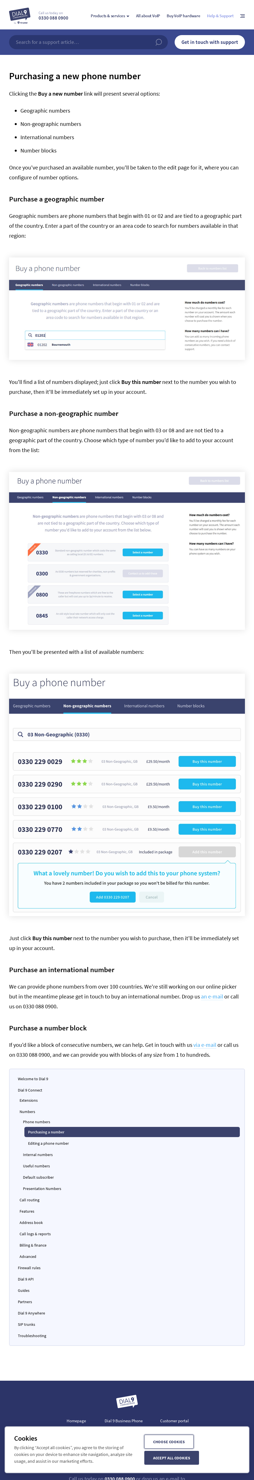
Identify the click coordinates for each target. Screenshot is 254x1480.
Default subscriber (38, 1177)
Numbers (27, 1111)
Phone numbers (36, 1121)
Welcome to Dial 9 (33, 1078)
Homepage (76, 1420)
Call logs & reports (35, 1233)
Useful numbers (36, 1165)
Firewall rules (29, 1267)
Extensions (29, 1100)
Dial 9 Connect (30, 1090)
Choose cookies (169, 1441)
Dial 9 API (26, 1279)
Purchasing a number (46, 1132)
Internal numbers (38, 1154)
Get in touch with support (209, 42)
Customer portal (174, 1420)
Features (27, 1211)
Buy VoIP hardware (183, 15)
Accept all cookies (171, 1457)
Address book (31, 1222)
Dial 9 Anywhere (31, 1313)
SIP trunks (26, 1324)
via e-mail (204, 1044)
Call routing (29, 1199)
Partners (25, 1301)
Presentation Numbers (42, 1188)
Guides (23, 1290)
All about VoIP (148, 15)
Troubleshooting (32, 1335)
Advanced (28, 1256)
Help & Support (220, 15)
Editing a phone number (48, 1143)
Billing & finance (33, 1245)
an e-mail (212, 996)
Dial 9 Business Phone (124, 1420)
